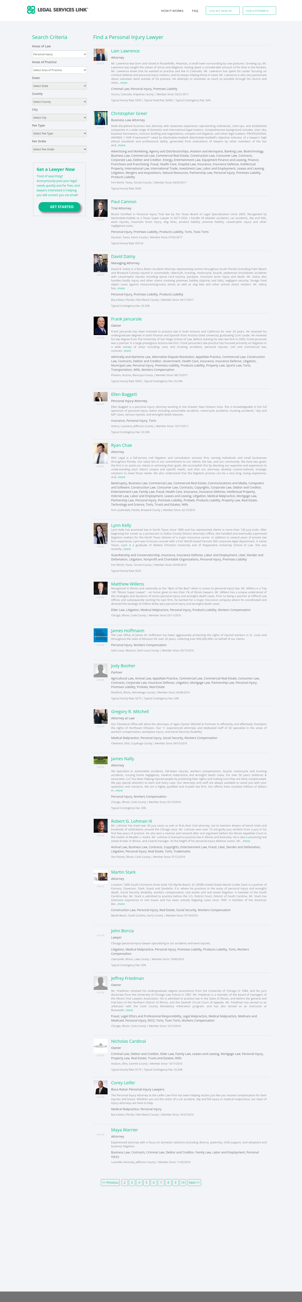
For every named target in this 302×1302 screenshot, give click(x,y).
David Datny (123, 256)
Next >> (194, 1182)
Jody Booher (123, 666)
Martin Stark (123, 872)
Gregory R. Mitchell (130, 711)
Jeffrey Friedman (127, 978)
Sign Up (226, 10)
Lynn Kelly (121, 525)
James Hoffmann (127, 630)
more (123, 83)
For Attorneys (257, 10)
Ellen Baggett (124, 394)
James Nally (122, 758)
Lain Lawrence (125, 51)
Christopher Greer (129, 113)
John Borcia (122, 931)
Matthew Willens (127, 584)
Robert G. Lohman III (131, 821)
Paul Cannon (123, 201)
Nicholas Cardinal (128, 1041)
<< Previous (110, 1182)
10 (183, 1182)
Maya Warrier (124, 1130)
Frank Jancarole (126, 319)
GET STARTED (59, 206)
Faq (195, 10)
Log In (213, 10)
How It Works (172, 10)
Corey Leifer (123, 1083)
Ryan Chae (121, 445)
